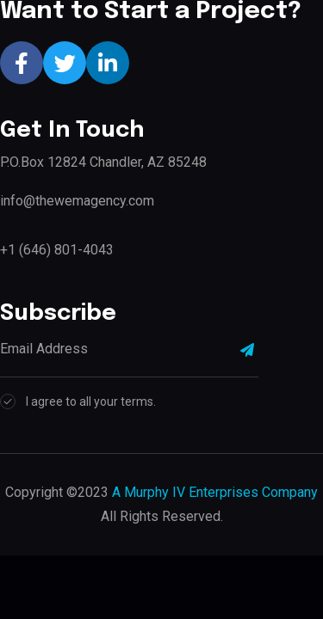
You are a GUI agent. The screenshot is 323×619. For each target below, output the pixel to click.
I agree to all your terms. (91, 401)
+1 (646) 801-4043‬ (57, 250)
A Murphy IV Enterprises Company (215, 492)
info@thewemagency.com (77, 201)
